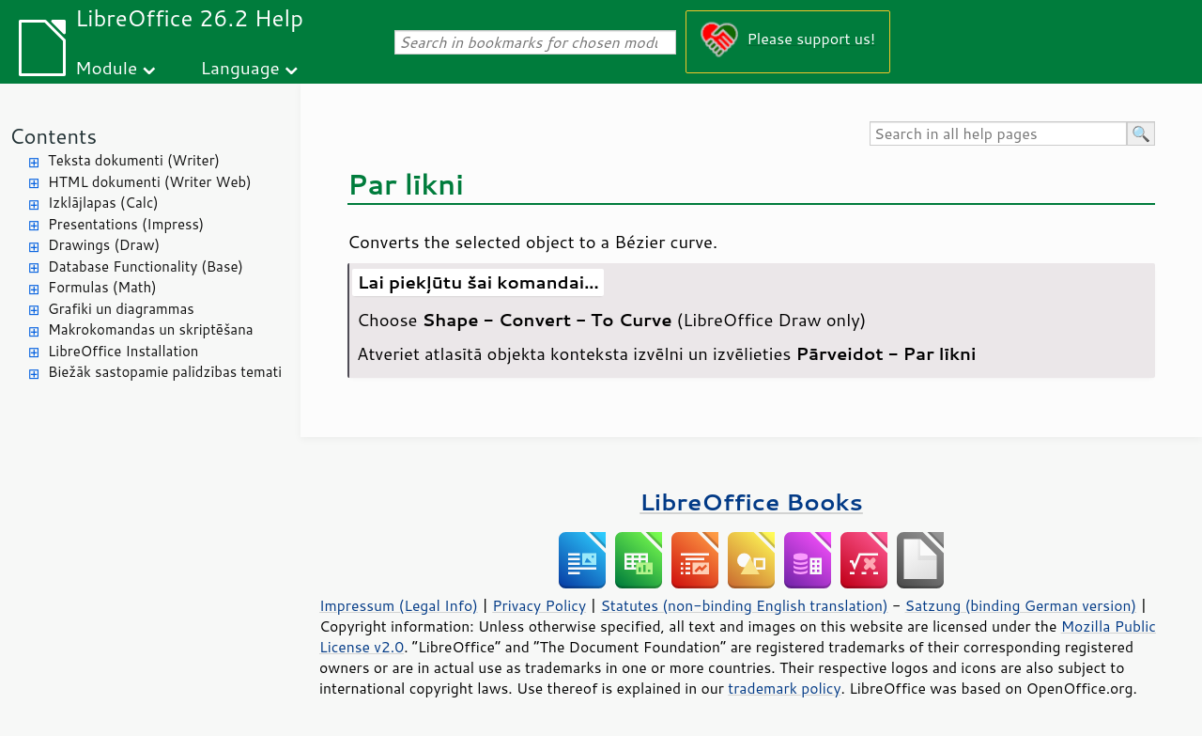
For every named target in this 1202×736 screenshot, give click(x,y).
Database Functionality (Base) (145, 266)
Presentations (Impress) (126, 224)
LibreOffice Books (751, 501)
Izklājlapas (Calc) (103, 202)
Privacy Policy (539, 605)
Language (240, 67)
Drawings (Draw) (104, 245)
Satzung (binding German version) (1021, 605)
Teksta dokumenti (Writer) (134, 160)
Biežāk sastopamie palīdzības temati (165, 372)
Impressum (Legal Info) (398, 605)
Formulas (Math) (102, 287)
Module (106, 67)
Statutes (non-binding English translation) (743, 605)
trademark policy (784, 688)
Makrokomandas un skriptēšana (151, 329)
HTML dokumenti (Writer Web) (150, 182)
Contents (53, 135)
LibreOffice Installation (123, 351)
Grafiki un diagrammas (121, 309)
